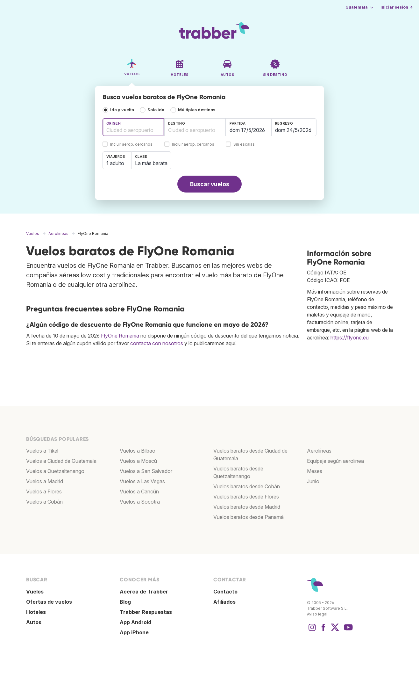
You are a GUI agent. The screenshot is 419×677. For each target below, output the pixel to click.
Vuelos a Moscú (138, 461)
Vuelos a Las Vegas (142, 481)
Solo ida (155, 109)
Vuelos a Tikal (42, 451)
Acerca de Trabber (144, 591)
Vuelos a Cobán (44, 502)
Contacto (225, 591)
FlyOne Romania (120, 335)
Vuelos (35, 591)
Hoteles (36, 612)
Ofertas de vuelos (49, 602)
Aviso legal (317, 614)
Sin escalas (244, 144)
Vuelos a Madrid (44, 481)
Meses (314, 471)
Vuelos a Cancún (139, 491)
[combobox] (133, 127)
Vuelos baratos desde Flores (246, 496)
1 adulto (115, 163)
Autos (33, 622)
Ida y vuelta (122, 109)
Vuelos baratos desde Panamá (248, 517)
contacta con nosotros (156, 343)
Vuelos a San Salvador (146, 471)
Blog (125, 602)
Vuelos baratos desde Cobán (246, 486)
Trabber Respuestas (146, 612)
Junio (313, 481)
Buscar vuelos (209, 184)
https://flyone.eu (349, 337)
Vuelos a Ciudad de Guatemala (61, 461)
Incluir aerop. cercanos (131, 144)
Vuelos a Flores (44, 491)
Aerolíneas (319, 451)
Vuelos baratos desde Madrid (246, 507)
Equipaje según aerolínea (335, 461)
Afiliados (224, 602)
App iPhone (134, 632)
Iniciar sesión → (396, 7)
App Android (135, 622)
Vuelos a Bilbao (137, 451)
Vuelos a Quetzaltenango (55, 471)
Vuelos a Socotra (140, 502)
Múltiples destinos (196, 109)
